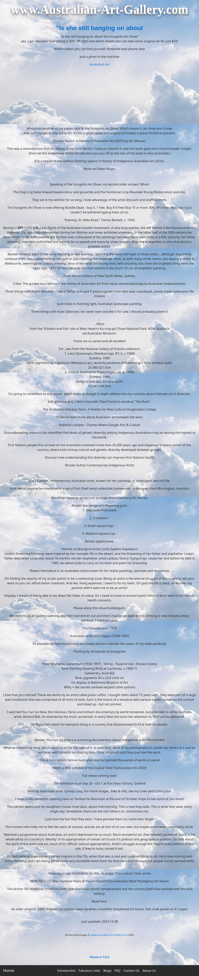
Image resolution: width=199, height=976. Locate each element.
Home (8, 970)
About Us (149, 970)
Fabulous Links (89, 970)
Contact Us (131, 970)
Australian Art (100, 64)
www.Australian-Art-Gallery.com (109, 935)
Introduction (66, 970)
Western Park (100, 957)
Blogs (107, 970)
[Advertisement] (99, 96)
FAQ (117, 970)
